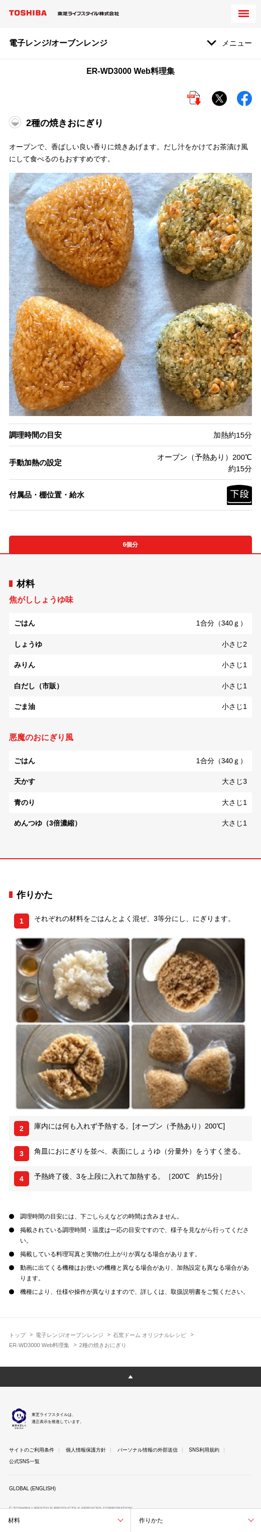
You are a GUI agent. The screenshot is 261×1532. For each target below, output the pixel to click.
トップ (17, 1335)
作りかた (151, 1520)
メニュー (237, 43)
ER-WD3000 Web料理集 (39, 1345)
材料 (14, 1520)
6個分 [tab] (131, 544)
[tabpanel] (130, 706)
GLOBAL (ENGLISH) (32, 1488)
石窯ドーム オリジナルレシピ (149, 1335)
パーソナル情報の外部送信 (147, 1450)
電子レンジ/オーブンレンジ (69, 1335)
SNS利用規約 (204, 1450)
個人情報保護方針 (86, 1450)
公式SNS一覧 (24, 1461)
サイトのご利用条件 (31, 1450)
